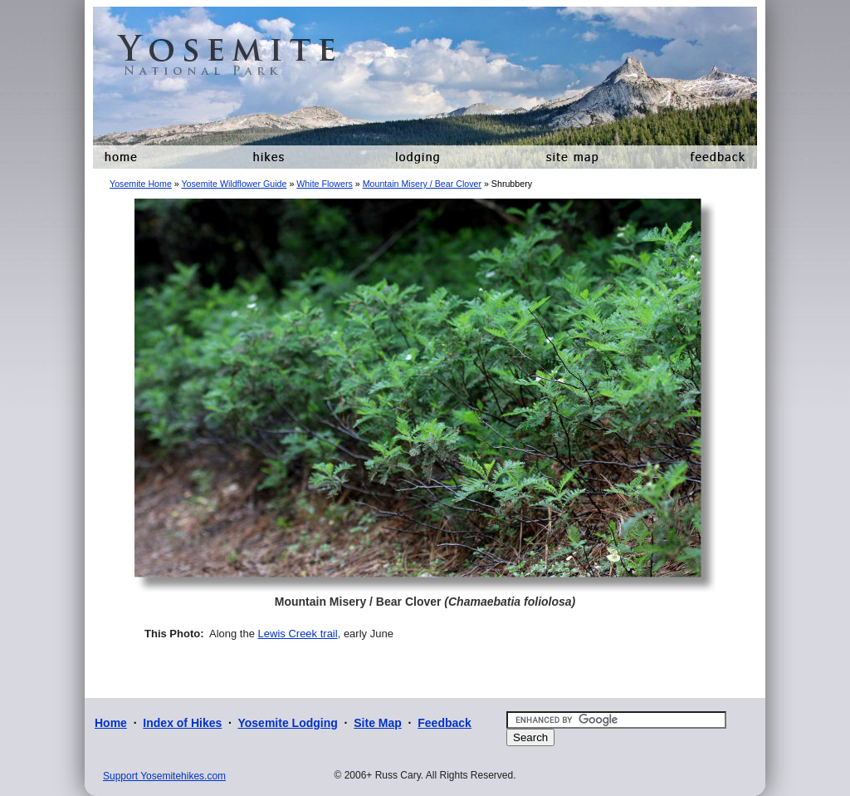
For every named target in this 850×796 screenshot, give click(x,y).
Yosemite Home (141, 184)
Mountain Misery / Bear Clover (422, 184)
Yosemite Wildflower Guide (233, 184)
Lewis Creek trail (298, 633)
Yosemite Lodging (287, 723)
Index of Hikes (182, 723)
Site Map (378, 723)
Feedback (444, 723)
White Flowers (324, 184)
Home (111, 723)
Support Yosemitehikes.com (164, 776)
